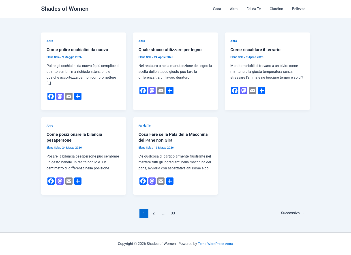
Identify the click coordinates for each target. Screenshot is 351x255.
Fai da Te (258, 9)
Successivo (292, 213)
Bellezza (299, 9)
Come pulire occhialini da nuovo (79, 49)
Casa (225, 9)
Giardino (279, 9)
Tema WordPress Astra (215, 244)
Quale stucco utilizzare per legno (171, 49)
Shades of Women (64, 8)
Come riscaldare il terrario (256, 49)
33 (172, 213)
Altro (240, 9)
